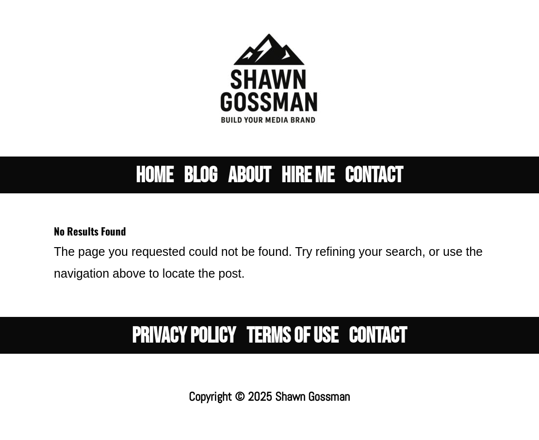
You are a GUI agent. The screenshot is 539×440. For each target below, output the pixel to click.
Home (154, 181)
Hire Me (307, 181)
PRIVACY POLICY (184, 341)
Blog (200, 181)
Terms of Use (292, 341)
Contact (374, 181)
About (249, 181)
